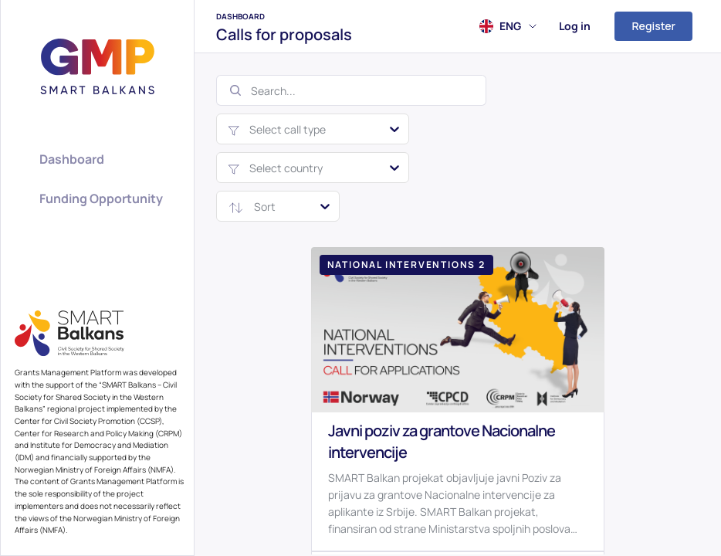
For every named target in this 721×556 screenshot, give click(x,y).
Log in (575, 26)
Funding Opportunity (101, 198)
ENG (518, 26)
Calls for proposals (284, 34)
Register (653, 26)
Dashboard (240, 16)
